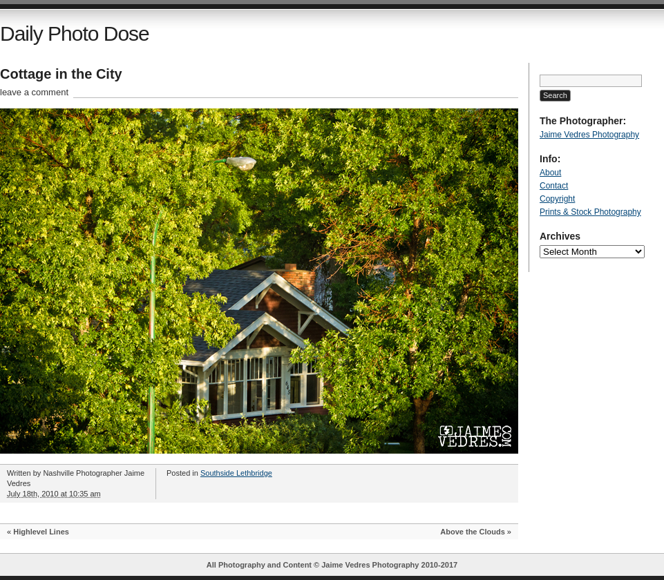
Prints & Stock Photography (590, 212)
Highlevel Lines (41, 532)
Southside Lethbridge (236, 473)
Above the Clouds (472, 532)
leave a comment (34, 92)
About (550, 172)
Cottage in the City (61, 73)
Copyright (557, 199)
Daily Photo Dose (74, 33)
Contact (554, 186)
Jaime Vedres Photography (589, 134)
